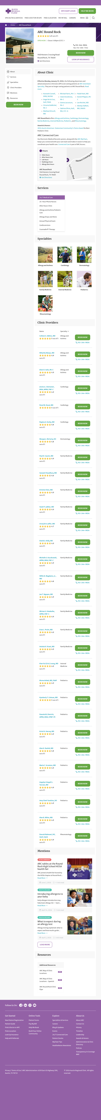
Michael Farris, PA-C (67, 94)
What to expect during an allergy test (49, 922)
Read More (41, 878)
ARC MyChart (82, 139)
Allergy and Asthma (62, 118)
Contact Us (80, 1024)
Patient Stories (57, 1038)
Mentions (13, 93)
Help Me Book (87, 11)
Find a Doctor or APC (33, 18)
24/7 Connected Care (60, 1035)
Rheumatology (80, 121)
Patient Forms (34, 1020)
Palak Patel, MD (83, 94)
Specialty (63, 331)
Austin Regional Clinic (13, 11)
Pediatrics (67, 121)
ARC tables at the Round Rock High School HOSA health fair (50, 866)
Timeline (79, 1031)
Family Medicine (43, 121)
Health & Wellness (44, 890)
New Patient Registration (14, 1020)
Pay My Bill (62, 18)
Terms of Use (16, 1070)
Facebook (20, 1005)
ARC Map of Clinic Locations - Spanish (47, 980)
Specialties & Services (60, 1020)
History (79, 1027)
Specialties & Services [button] (14, 18)
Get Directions (45, 61)
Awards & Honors (82, 1038)
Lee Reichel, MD (83, 103)
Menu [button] (82, 18)
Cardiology (74, 118)
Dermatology (83, 118)
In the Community (44, 859)
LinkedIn (25, 1005)
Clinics (12, 25)
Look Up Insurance (81, 59)
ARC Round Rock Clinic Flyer (48, 988)
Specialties (14, 82)
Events (54, 1031)
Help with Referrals (12, 1038)
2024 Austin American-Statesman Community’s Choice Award (61, 128)
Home (6, 25)
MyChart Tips (57, 1042)
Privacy (7, 1070)
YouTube (34, 1005)
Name (41, 331)
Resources (14, 98)
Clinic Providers (16, 88)
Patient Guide (10, 1024)
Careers (72, 18)
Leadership (80, 1035)
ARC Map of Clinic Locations (46, 972)
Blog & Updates (58, 1027)
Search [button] (93, 18)
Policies (79, 1048)
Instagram (30, 1005)
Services (13, 77)
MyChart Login (68, 11)
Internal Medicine (56, 121)
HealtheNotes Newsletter (61, 1045)
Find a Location (50, 18)
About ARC (80, 1020)
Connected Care (64, 144)
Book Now (80, 53)
